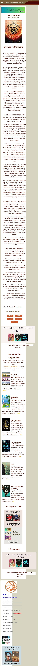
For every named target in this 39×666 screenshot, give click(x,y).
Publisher (20, 306)
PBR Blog (5, 594)
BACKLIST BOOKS (8, 631)
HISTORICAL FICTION (9, 619)
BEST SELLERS (7, 625)
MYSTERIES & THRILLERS (10, 622)
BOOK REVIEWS (7, 607)
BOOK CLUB (6, 604)
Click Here (18, 347)
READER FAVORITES (8, 616)
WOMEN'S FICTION (12, 613)
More (4, 390)
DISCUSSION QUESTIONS (10, 597)
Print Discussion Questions (13, 311)
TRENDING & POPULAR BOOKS (11, 610)
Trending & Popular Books (10, 366)
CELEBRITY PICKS (8, 601)
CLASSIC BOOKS (7, 628)
